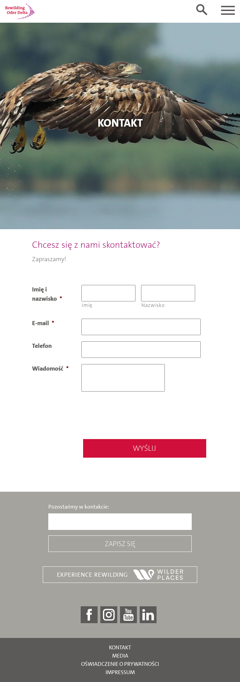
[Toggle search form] (201, 9)
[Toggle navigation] (228, 10)
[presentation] (133, 414)
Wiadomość (50, 368)
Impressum (120, 672)
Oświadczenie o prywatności (120, 664)
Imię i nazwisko (47, 294)
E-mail (43, 323)
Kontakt (120, 647)
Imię (87, 305)
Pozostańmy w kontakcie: (78, 506)
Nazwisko (152, 305)
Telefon (42, 346)
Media (120, 655)
